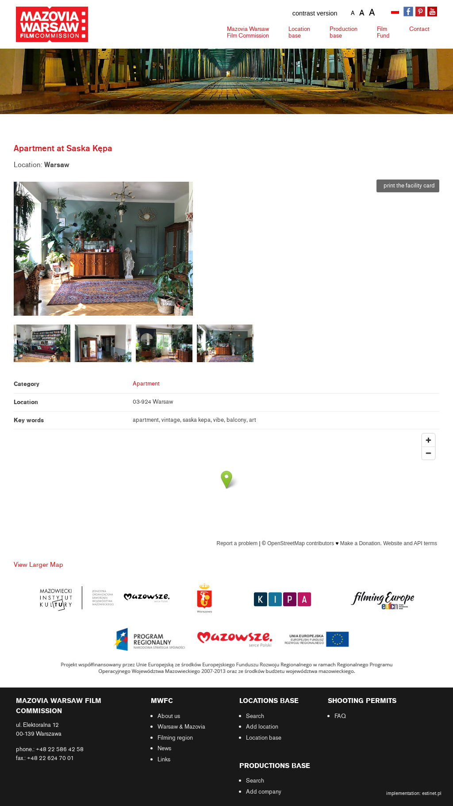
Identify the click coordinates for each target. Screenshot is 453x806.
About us (168, 716)
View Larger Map (38, 565)
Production (343, 32)
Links (163, 759)
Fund (383, 32)
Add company (263, 791)
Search (255, 716)
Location (299, 32)
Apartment (146, 383)
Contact (419, 29)
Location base (263, 737)
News (164, 748)
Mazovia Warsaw (248, 32)
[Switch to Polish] (396, 12)
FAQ (340, 716)
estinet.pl (431, 793)
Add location (262, 726)
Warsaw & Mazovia (181, 726)
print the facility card (408, 185)
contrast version (315, 13)
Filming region (175, 737)
